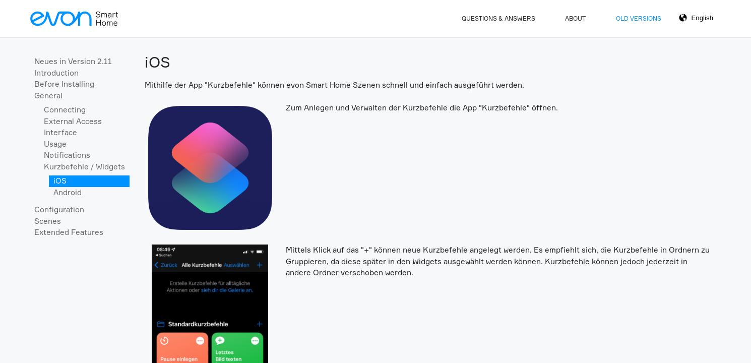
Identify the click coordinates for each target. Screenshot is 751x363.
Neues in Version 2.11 (73, 61)
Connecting (65, 109)
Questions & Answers (498, 18)
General (48, 95)
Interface (60, 132)
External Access (73, 121)
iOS (60, 181)
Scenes (47, 221)
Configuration (59, 209)
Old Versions (638, 18)
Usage (55, 144)
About (575, 18)
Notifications (67, 155)
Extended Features (68, 232)
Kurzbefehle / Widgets (84, 166)
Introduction (56, 73)
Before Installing (64, 84)
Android (67, 192)
